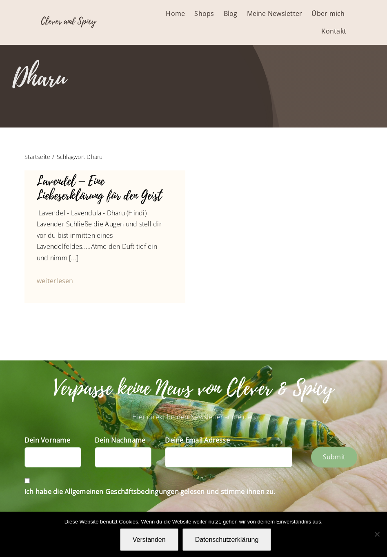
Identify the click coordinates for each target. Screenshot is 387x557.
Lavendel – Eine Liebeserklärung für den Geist (99, 188)
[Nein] (377, 534)
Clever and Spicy (68, 21)
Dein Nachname (120, 440)
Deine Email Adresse (197, 440)
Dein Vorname (47, 440)
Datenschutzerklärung (227, 539)
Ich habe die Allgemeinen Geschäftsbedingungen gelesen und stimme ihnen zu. (150, 491)
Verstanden (149, 539)
